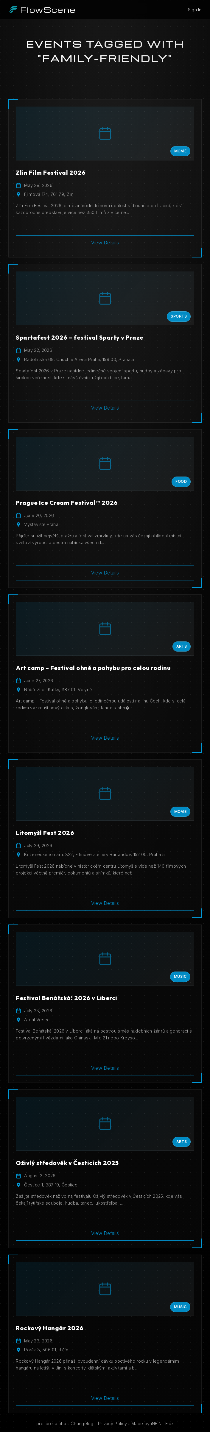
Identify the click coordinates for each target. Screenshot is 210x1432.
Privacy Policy (112, 1423)
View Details (105, 243)
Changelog (82, 1423)
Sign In (195, 9)
